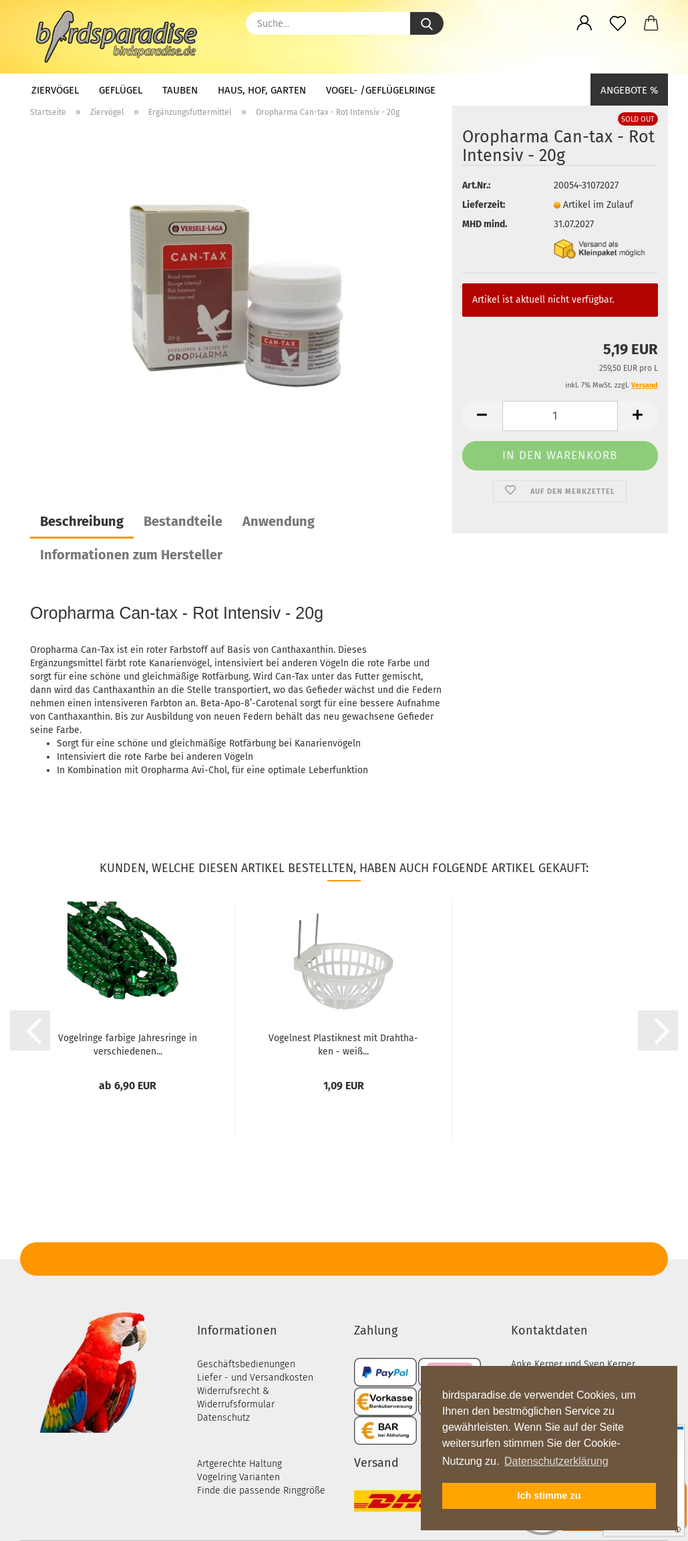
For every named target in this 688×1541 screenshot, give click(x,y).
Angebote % (629, 90)
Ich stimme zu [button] (548, 1495)
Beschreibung (82, 521)
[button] (584, 23)
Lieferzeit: (483, 205)
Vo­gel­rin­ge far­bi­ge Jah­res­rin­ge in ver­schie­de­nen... (127, 1043)
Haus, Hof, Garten (262, 90)
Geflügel (120, 90)
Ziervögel (55, 90)
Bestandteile (183, 521)
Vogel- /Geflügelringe (381, 90)
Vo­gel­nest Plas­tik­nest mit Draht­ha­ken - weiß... (343, 1043)
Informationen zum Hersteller (131, 555)
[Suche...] (427, 23)
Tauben (180, 90)
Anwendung (278, 521)
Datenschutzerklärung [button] (556, 1461)
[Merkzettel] (618, 23)
